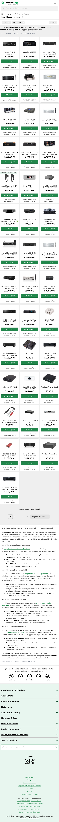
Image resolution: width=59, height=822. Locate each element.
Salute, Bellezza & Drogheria (14, 735)
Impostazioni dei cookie (30, 794)
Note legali (29, 777)
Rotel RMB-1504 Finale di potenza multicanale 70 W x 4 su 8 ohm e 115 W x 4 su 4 (29, 455)
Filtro (53, 22)
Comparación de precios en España (29, 804)
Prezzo (6, 22)
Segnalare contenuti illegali (29, 509)
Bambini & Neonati (10, 701)
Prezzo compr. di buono (9, 172)
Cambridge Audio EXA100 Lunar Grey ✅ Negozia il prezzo (9, 220)
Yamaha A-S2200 (29, 52)
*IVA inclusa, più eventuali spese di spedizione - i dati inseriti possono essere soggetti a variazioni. (29, 817)
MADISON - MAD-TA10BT (29, 86)
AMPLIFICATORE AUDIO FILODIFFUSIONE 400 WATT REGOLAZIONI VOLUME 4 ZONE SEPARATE (29, 220)
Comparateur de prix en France (29, 801)
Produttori (18, 22)
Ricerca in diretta (29, 783)
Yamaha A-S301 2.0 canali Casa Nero (9, 86)
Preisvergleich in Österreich (29, 806)
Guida (29, 791)
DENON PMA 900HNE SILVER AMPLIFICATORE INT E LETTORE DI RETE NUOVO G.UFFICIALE (29, 287)
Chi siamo (29, 789)
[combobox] (31, 8)
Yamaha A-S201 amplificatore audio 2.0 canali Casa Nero (49, 120)
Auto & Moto (7, 696)
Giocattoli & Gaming (10, 712)
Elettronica (6, 707)
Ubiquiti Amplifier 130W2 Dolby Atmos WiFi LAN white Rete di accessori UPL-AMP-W (29, 388)
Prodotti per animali (11, 729)
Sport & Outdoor (9, 740)
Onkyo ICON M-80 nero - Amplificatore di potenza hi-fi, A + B (9, 488)
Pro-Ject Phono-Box (49, 454)
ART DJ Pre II (29, 353)
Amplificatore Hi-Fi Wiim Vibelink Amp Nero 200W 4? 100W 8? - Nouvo (49, 187)
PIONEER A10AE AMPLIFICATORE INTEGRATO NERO (9, 321)
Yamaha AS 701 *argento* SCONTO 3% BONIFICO (49, 254)
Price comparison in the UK (29, 812)
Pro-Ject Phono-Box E (49, 387)
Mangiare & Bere (9, 718)
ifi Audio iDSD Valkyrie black (29, 120)
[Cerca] (3, 8)
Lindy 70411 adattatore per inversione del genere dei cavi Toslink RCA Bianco (49, 321)
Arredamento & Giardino (13, 690)
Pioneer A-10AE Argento (9, 53)
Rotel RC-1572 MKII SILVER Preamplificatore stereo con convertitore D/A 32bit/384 (49, 421)
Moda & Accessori (9, 724)
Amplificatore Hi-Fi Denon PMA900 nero (9, 254)
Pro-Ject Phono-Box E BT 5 (29, 421)
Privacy (29, 780)
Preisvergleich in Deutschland (29, 809)
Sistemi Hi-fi (11, 14)
